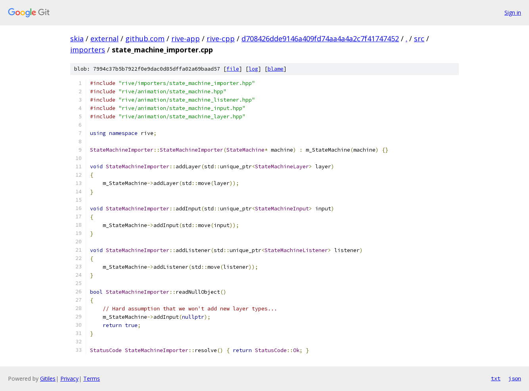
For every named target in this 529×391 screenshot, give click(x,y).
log (253, 68)
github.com (145, 38)
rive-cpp (221, 38)
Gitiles (48, 378)
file (232, 68)
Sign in (512, 12)
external (104, 38)
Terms (91, 378)
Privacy (69, 378)
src (419, 38)
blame (276, 68)
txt (495, 378)
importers (87, 49)
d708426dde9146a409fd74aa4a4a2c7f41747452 (320, 38)
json (514, 378)
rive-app (185, 38)
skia (77, 38)
